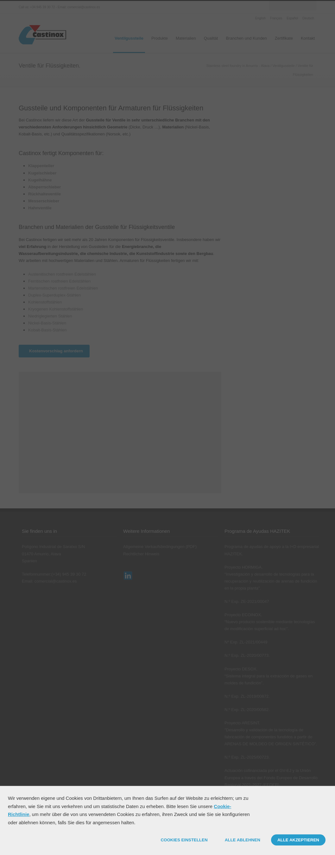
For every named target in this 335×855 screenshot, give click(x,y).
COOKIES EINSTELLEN (184, 840)
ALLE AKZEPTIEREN (298, 840)
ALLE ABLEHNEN (242, 840)
